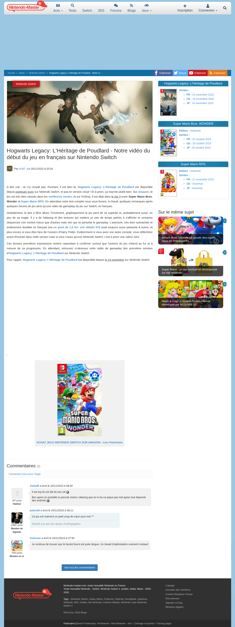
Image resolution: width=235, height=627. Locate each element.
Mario (100, 599)
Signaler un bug (174, 602)
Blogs (132, 8)
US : (189, 98)
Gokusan (35, 538)
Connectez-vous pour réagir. (25, 474)
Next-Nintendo (118, 623)
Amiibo (83, 602)
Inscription (185, 8)
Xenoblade (130, 599)
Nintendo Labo (129, 602)
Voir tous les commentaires (79, 567)
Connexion (207, 8)
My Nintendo (95, 602)
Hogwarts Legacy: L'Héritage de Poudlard (106, 186)
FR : (188, 94)
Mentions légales (175, 607)
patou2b (35, 510)
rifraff (22, 168)
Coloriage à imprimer (144, 623)
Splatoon (142, 599)
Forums (116, 8)
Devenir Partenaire (85, 623)
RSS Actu (69, 612)
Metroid (119, 599)
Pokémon (109, 599)
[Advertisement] (117, 42)
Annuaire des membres (178, 589)
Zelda (92, 599)
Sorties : (184, 90)
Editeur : (184, 130)
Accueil (11, 73)
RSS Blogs (81, 612)
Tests (72, 8)
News (22, 73)
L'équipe (170, 585)
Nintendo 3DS (71, 602)
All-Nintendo (103, 623)
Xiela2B (34, 485)
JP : (188, 103)
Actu (58, 8)
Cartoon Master (111, 602)
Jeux (147, 8)
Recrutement (172, 598)
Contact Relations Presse (179, 594)
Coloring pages (164, 623)
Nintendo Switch (37, 73)
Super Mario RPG (32, 201)
